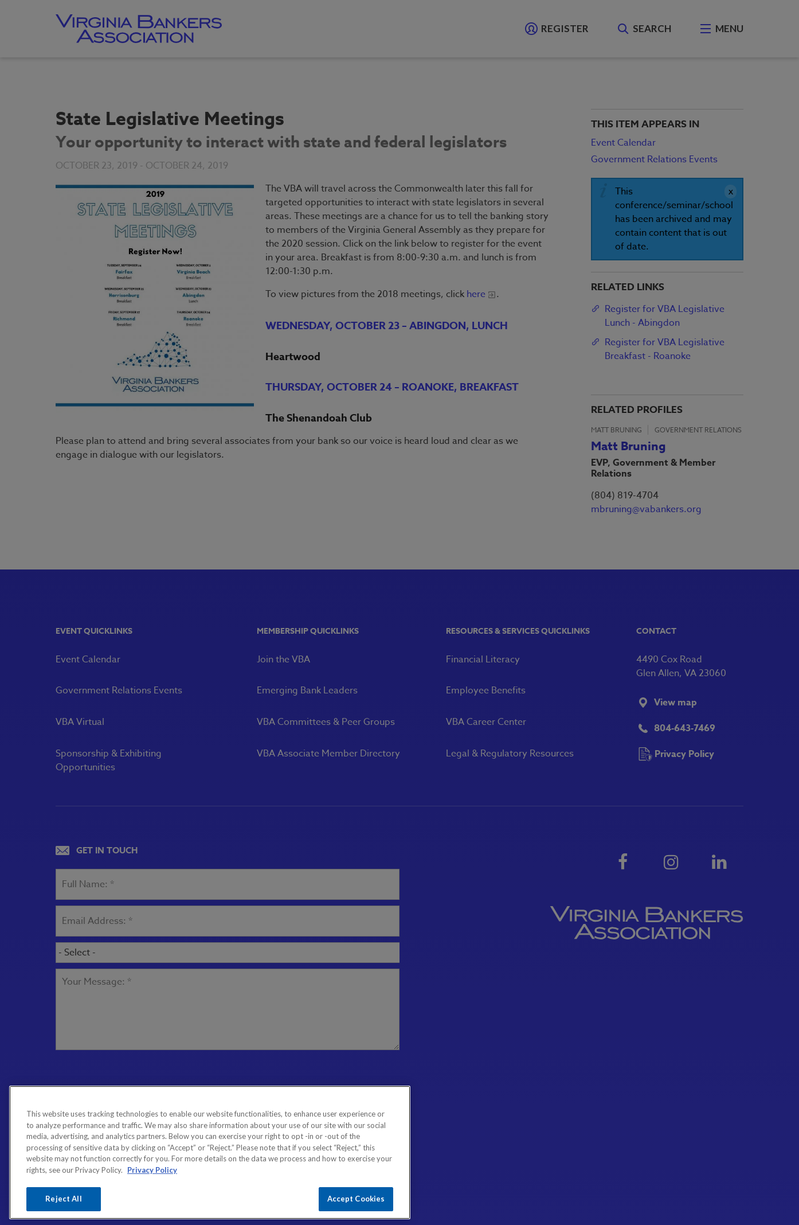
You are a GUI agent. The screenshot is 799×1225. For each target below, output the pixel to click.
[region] (209, 1152)
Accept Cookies (356, 1198)
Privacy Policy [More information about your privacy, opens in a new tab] (152, 1170)
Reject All (63, 1198)
